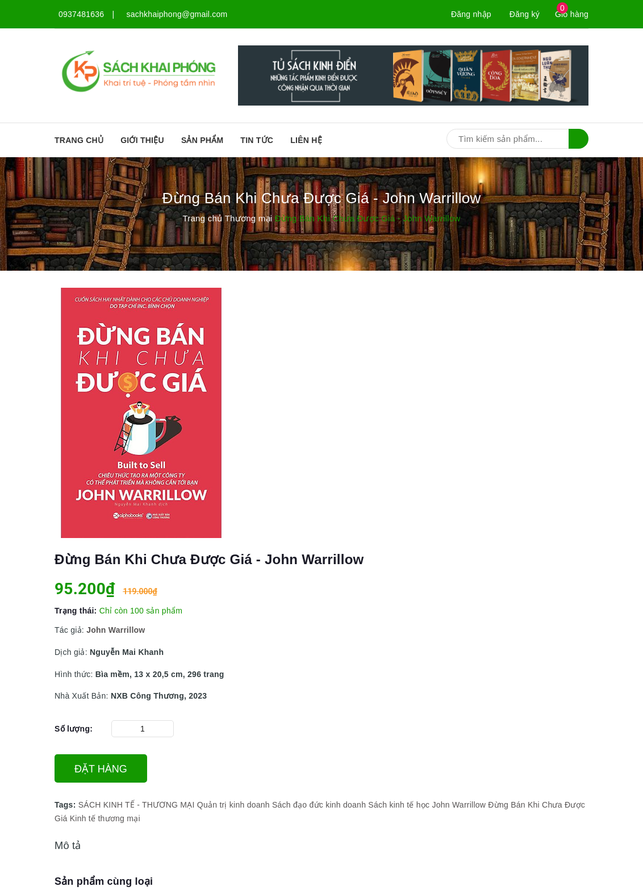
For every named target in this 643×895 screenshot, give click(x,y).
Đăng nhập (471, 14)
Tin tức (256, 140)
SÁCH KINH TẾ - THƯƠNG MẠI (136, 804)
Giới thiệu (142, 140)
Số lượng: (74, 728)
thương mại (119, 818)
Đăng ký (525, 14)
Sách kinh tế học (398, 804)
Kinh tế (83, 818)
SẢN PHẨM (202, 140)
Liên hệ (306, 140)
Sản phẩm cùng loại (104, 881)
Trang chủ (79, 140)
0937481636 (81, 14)
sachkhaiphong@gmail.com (177, 14)
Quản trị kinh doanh (233, 804)
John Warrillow (459, 804)
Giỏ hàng (571, 14)
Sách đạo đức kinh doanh (319, 804)
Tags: (66, 804)
